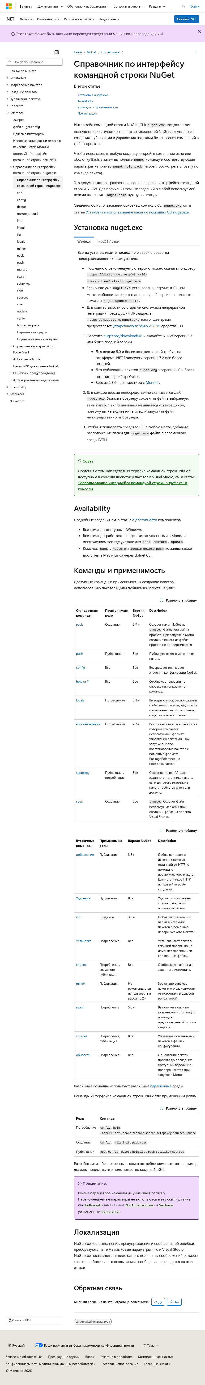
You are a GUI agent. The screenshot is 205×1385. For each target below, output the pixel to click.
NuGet (91, 52)
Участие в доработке (116, 1356)
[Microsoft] (9, 6)
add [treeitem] (19, 192)
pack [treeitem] (20, 255)
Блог (88, 1356)
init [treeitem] (19, 220)
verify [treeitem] (21, 318)
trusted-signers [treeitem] (28, 325)
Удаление (83, 898)
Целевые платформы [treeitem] (29, 133)
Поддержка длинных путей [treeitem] (37, 339)
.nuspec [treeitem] (18, 119)
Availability (85, 101)
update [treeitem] (22, 311)
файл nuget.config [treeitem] (26, 126)
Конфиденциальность (154, 1356)
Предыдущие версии (64, 1356)
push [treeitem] (20, 262)
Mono (150, 382)
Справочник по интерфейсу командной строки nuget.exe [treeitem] (38, 182)
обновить (83, 1055)
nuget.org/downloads (121, 335)
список (81, 964)
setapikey (83, 772)
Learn (78, 52)
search (80, 1007)
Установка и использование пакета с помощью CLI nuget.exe (137, 211)
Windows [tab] (84, 241)
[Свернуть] (57, 52)
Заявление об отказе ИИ (24, 1356)
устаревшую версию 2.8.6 (135, 325)
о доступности (144, 519)
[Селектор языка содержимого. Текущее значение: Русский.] (16, 1345)
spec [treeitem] (20, 304)
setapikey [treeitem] (23, 283)
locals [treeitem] (21, 241)
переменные (160, 1085)
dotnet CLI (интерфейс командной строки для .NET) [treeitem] (34, 156)
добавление (85, 854)
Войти (194, 6)
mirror (80, 983)
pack (79, 624)
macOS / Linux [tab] (108, 241)
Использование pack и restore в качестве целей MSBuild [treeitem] (37, 143)
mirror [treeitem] (21, 248)
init (78, 917)
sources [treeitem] (22, 297)
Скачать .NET (187, 19)
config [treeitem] (21, 199)
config (80, 667)
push (79, 653)
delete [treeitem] (21, 206)
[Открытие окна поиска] (183, 6)
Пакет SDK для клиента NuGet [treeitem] (35, 366)
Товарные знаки (156, 1363)
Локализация (87, 113)
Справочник (110, 52)
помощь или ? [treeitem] (27, 213)
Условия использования (120, 1363)
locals (80, 700)
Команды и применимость (98, 107)
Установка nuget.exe (93, 95)
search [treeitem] (21, 276)
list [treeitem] (19, 234)
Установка (83, 940)
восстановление (88, 724)
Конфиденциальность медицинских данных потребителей (49, 1363)
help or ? (82, 681)
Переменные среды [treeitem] (32, 332)
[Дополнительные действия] (195, 52)
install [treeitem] (21, 227)
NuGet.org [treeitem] (17, 401)
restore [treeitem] (22, 269)
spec (79, 801)
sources (81, 1036)
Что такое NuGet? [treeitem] (22, 71)
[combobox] (34, 62)
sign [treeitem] (20, 290)
